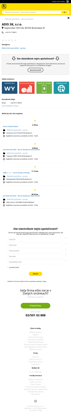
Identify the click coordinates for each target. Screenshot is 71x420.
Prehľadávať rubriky (35, 362)
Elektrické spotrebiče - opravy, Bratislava (19, 19)
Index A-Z (35, 357)
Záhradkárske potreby (35, 392)
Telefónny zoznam (35, 349)
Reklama (36, 335)
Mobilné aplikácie (35, 332)
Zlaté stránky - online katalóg (4, 6)
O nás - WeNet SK (35, 372)
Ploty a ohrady (36, 384)
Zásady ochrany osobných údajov (35, 344)
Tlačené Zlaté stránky (35, 337)
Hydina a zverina (35, 382)
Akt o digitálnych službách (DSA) (35, 347)
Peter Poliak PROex (10, 126)
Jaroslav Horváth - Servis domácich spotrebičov (21, 150)
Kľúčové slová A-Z (35, 359)
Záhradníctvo (35, 394)
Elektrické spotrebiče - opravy (17, 130)
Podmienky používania (35, 342)
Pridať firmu (35, 305)
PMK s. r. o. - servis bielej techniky (16, 173)
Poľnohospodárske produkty (35, 387)
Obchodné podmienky (35, 340)
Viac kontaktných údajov (10, 106)
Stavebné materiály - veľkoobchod (35, 389)
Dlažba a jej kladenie (35, 379)
